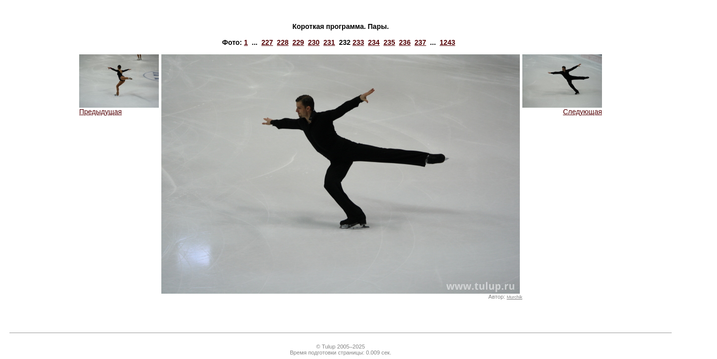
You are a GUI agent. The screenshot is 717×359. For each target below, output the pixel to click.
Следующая (562, 108)
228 (282, 42)
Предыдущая (119, 108)
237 (420, 42)
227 (267, 42)
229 (298, 42)
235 (389, 42)
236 (404, 42)
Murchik (514, 297)
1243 (447, 42)
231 (329, 42)
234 (373, 42)
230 (313, 42)
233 (358, 42)
